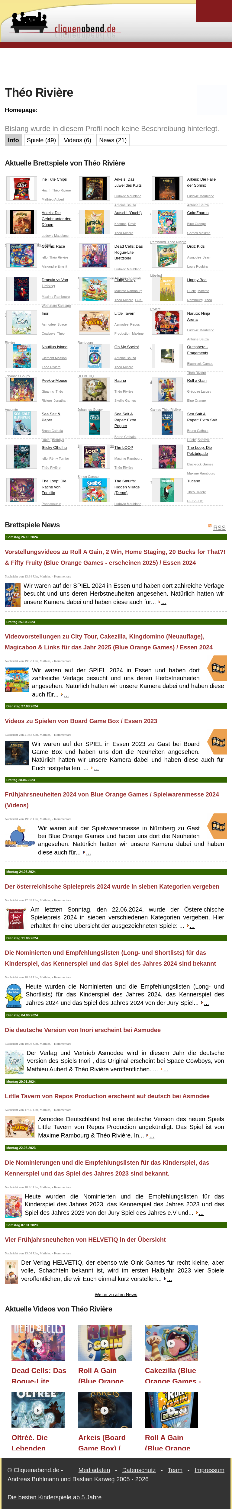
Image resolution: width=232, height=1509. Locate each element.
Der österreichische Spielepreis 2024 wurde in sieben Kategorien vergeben (112, 886)
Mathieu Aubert (53, 199)
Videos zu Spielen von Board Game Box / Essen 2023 (81, 721)
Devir (132, 224)
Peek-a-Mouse (36, 382)
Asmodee (194, 257)
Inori (27, 314)
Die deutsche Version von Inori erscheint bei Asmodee (83, 1030)
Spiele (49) (41, 140)
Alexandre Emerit (54, 266)
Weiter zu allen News (116, 1294)
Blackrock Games (200, 363)
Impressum (209, 1470)
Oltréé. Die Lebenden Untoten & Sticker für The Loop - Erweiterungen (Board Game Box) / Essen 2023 (36, 1441)
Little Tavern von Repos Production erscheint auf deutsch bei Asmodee (107, 1096)
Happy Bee (179, 281)
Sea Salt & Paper (33, 418)
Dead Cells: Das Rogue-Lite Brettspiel (111, 253)
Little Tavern (107, 314)
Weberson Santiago (56, 305)
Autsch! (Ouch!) (110, 214)
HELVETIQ (195, 501)
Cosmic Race (35, 247)
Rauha (102, 382)
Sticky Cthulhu (36, 449)
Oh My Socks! (109, 348)
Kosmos (120, 224)
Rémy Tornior (59, 458)
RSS (219, 527)
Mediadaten (94, 1470)
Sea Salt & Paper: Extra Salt (184, 418)
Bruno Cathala (52, 431)
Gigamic (48, 391)
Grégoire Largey (199, 391)
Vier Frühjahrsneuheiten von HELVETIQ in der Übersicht (85, 1239)
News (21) (113, 140)
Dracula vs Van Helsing (37, 284)
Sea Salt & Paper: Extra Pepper (107, 421)
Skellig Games (125, 400)
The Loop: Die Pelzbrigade (182, 452)
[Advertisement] (116, 66)
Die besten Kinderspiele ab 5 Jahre (55, 1497)
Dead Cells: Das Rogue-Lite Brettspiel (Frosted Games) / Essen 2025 (38, 1374)
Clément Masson (54, 358)
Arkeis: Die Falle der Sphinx (184, 183)
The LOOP (106, 449)
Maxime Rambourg (56, 296)
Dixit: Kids (178, 247)
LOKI (139, 300)
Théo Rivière (61, 190)
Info (13, 140)
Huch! (46, 190)
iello (45, 257)
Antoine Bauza (125, 205)
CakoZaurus (180, 214)
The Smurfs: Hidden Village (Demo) (109, 488)
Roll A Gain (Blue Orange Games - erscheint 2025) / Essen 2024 (106, 1374)
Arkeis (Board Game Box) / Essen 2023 (102, 1441)
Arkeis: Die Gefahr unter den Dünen (38, 220)
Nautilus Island (36, 348)
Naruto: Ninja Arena (181, 317)
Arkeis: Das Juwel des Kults (110, 183)
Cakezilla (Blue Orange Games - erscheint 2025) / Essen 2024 (173, 1374)
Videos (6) (77, 140)
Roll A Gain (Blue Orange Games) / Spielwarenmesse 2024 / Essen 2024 (175, 1441)
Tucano (176, 482)
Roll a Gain (179, 382)
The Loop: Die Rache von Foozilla (36, 488)
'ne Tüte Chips (36, 180)
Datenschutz (139, 1470)
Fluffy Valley (107, 281)
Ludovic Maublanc (127, 196)
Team (175, 1470)
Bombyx (58, 440)
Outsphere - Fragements (180, 351)
